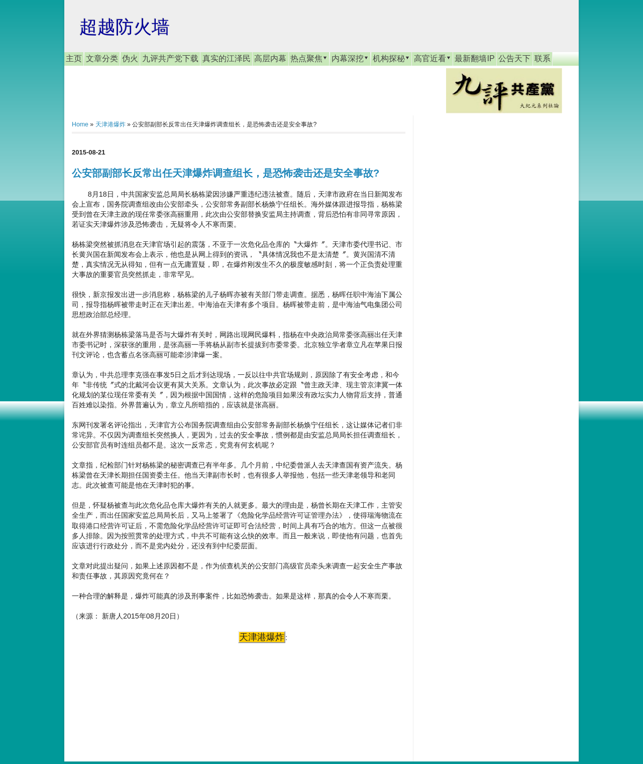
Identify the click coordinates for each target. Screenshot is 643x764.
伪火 (130, 58)
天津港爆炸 (110, 124)
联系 (542, 58)
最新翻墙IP (474, 58)
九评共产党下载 (170, 58)
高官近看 (432, 58)
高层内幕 (270, 58)
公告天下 (514, 58)
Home (80, 124)
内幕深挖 (350, 58)
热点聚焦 (309, 58)
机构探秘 (391, 58)
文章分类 (102, 58)
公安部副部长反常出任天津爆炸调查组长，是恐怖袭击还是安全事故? (225, 173)
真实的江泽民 (226, 58)
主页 (74, 58)
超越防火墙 (124, 27)
